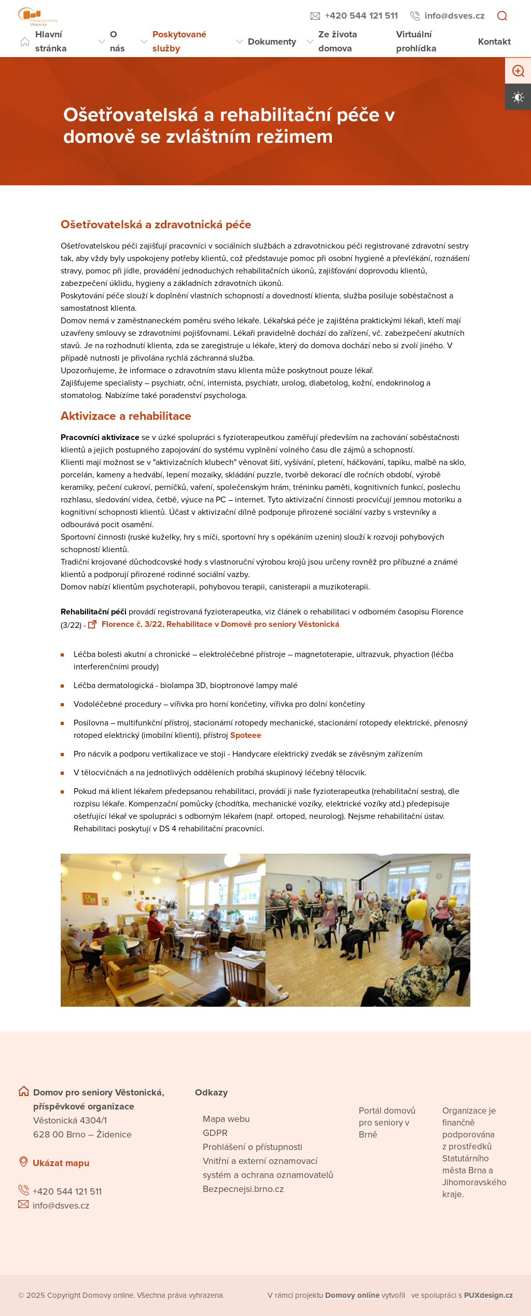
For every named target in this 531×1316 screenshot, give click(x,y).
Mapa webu (226, 1119)
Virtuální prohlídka (416, 41)
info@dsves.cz (455, 15)
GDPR (215, 1133)
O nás (117, 41)
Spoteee (245, 735)
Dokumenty (272, 41)
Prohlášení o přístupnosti (252, 1147)
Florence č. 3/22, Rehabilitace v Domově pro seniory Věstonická (214, 624)
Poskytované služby (179, 41)
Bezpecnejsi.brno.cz (243, 1189)
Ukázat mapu (61, 1163)
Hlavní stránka (51, 41)
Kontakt (494, 41)
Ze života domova (337, 41)
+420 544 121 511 (361, 15)
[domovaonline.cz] (352, 1295)
